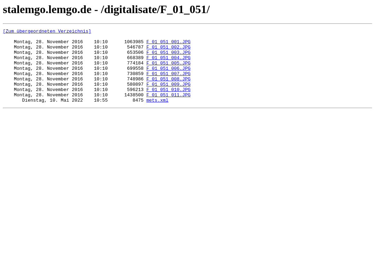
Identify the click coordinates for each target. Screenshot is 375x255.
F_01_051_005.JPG (168, 70)
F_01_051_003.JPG (168, 57)
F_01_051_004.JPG (168, 64)
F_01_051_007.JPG (168, 83)
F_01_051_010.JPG (168, 102)
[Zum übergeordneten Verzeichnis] (47, 32)
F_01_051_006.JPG (168, 76)
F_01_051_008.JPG (168, 89)
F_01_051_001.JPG (168, 44)
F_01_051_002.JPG (168, 51)
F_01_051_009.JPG (168, 95)
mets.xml (157, 115)
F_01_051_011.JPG (168, 108)
